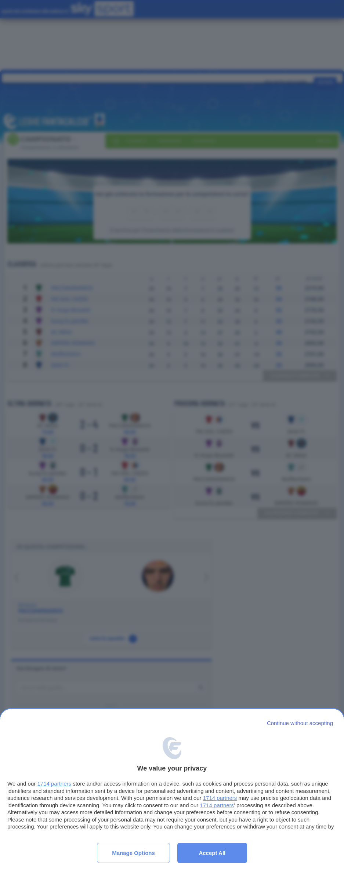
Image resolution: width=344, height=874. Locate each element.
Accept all (212, 853)
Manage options (133, 853)
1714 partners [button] (54, 783)
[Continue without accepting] (300, 723)
